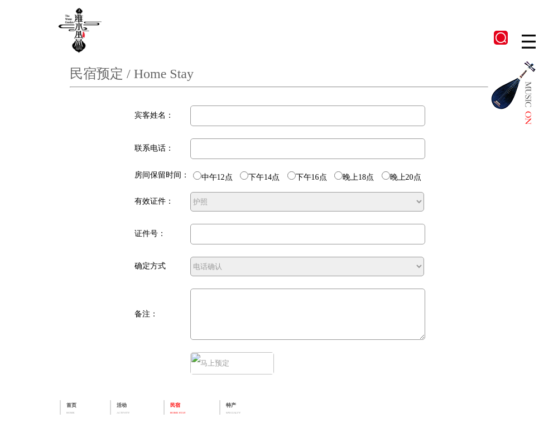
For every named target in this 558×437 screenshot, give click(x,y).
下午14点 (246, 177)
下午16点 (294, 177)
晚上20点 (388, 177)
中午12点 (199, 177)
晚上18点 (340, 177)
